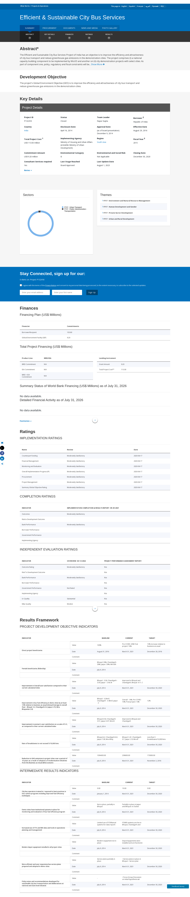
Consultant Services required (38, 161)
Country (28, 127)
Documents (69, 28)
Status (64, 117)
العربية (148, 6)
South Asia (101, 142)
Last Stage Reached (70, 161)
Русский (155, 6)
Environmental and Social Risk (111, 153)
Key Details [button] (49, 36)
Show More (98, 64)
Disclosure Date (68, 127)
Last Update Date (105, 161)
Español (132, 6)
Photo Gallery (109, 28)
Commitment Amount (34, 153)
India (26, 130)
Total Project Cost (33, 138)
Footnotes (25, 421)
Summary (29, 28)
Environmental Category (72, 153)
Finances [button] (69, 36)
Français (140, 6)
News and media (89, 28)
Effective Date (140, 127)
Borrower (138, 117)
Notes (27, 170)
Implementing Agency (71, 138)
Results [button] (109, 36)
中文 (162, 6)
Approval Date (104, 127)
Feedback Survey (178, 886)
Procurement (49, 28)
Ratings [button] (89, 36)
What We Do (25, 6)
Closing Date (139, 153)
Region (100, 138)
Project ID (28, 117)
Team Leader (103, 117)
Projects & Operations (40, 6)
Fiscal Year (139, 138)
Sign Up (92, 292)
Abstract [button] (29, 36)
